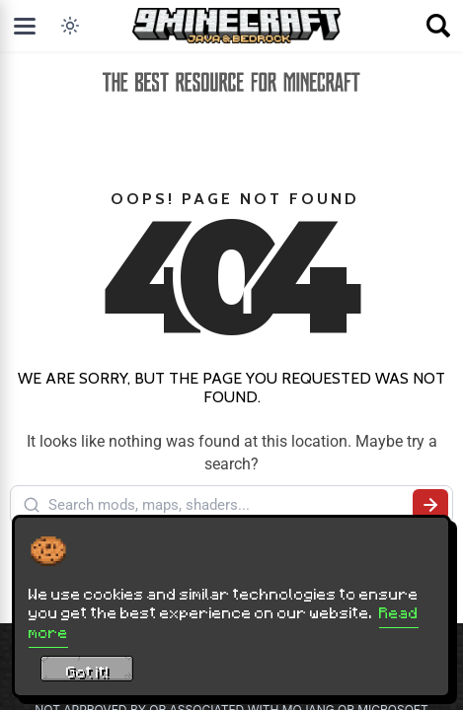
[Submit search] (430, 505)
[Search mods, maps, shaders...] (226, 505)
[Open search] (438, 25)
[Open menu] (24, 25)
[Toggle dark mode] (70, 25)
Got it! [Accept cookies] (87, 671)
